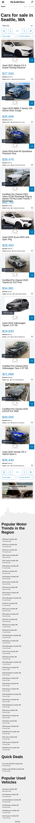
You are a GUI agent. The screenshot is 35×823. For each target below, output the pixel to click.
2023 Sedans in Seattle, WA (10, 577)
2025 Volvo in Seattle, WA (9, 620)
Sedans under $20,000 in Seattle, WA (13, 770)
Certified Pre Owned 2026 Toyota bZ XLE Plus (15, 281)
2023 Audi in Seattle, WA (9, 631)
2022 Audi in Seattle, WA (9, 722)
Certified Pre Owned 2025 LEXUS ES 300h (15, 410)
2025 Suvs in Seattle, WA (9, 551)
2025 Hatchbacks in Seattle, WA (11, 695)
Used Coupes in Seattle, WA (10, 817)
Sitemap (17, 821)
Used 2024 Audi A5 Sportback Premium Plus (17, 152)
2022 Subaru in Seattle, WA (10, 679)
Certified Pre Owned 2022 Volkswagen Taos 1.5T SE (15, 367)
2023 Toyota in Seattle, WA (10, 583)
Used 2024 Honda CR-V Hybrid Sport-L (14, 453)
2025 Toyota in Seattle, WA (10, 561)
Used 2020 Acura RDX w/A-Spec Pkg (16, 238)
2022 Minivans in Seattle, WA (10, 748)
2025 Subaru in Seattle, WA (10, 615)
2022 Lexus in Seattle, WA (9, 711)
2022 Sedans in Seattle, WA (10, 684)
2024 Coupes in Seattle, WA (10, 743)
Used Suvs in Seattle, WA (9, 790)
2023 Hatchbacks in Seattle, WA (11, 674)
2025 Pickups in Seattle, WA (10, 700)
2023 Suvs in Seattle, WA (9, 540)
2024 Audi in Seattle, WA (9, 658)
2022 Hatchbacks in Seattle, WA (11, 706)
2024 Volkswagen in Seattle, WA (11, 647)
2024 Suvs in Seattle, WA (9, 545)
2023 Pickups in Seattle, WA (10, 690)
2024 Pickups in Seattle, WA (10, 668)
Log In (25, 6)
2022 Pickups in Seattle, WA (10, 716)
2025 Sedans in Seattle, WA (10, 593)
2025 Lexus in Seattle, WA (9, 609)
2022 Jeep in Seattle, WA (9, 738)
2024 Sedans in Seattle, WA (10, 567)
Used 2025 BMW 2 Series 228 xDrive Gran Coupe (17, 109)
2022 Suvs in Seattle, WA (9, 572)
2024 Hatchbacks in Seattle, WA (11, 636)
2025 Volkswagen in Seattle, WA (11, 663)
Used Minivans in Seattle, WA (10, 811)
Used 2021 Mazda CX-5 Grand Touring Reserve (14, 66)
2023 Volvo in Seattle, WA (9, 604)
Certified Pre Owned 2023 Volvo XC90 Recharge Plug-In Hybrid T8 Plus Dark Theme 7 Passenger (17, 197)
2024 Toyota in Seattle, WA (10, 556)
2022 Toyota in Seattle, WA (10, 652)
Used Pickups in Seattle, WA (10, 806)
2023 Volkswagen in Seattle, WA (11, 599)
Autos (3, 6)
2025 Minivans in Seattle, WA (10, 732)
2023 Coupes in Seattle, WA (10, 727)
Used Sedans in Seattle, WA (10, 795)
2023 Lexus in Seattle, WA (9, 588)
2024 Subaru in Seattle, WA (10, 641)
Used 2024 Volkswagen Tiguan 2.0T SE (14, 324)
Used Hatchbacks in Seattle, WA (11, 801)
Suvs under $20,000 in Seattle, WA (12, 764)
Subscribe (31, 6)
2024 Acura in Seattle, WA (10, 625)
